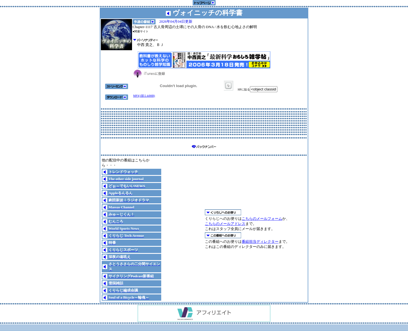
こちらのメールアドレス (225, 224)
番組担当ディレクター (260, 241)
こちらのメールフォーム (262, 218)
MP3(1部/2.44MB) (144, 95)
